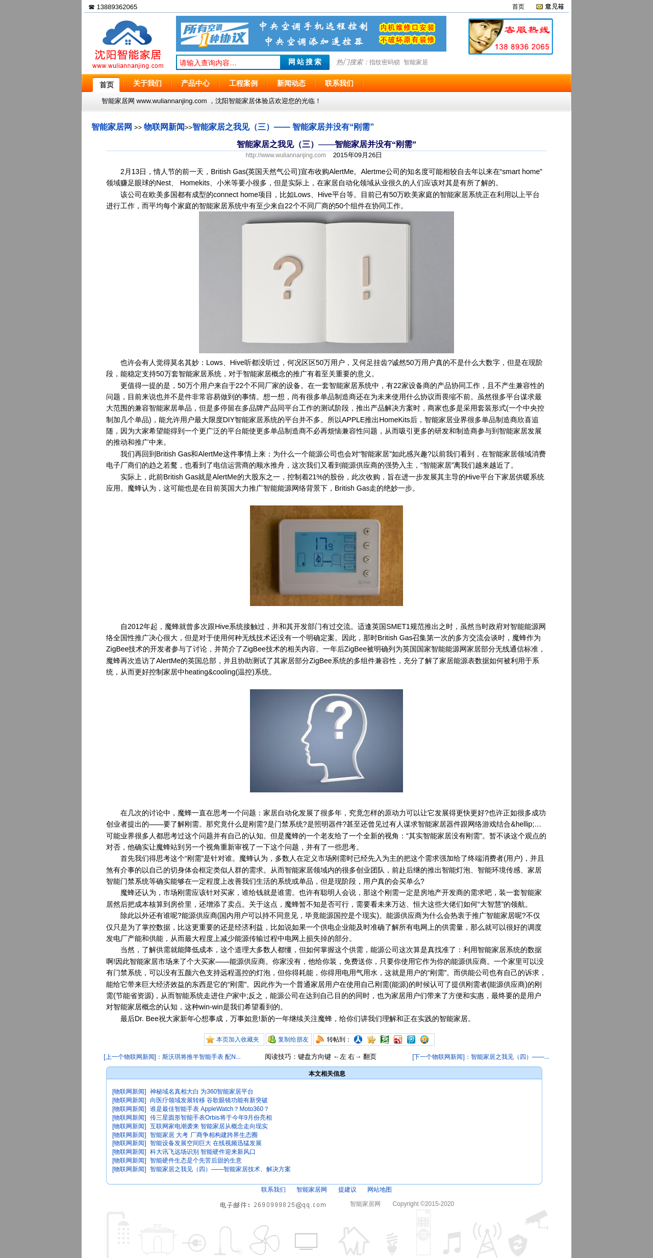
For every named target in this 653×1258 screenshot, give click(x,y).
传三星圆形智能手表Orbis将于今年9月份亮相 (211, 1117)
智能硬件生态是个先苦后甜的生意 (196, 1160)
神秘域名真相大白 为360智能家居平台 (202, 1091)
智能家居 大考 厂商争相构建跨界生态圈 (204, 1135)
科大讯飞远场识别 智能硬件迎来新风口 (203, 1151)
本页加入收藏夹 (237, 1039)
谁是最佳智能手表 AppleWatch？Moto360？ (209, 1108)
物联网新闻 (164, 127)
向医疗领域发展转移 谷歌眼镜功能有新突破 (209, 1100)
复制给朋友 (293, 1039)
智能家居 (416, 62)
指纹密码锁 (384, 62)
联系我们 (273, 1189)
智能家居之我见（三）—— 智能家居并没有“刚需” (283, 127)
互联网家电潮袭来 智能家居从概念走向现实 (209, 1126)
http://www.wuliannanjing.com (286, 155)
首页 (518, 6)
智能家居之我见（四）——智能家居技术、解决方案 (220, 1169)
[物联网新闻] (129, 1091)
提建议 (347, 1189)
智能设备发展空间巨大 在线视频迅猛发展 (206, 1143)
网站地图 (379, 1189)
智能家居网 (111, 127)
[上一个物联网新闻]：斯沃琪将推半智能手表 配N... (172, 1056)
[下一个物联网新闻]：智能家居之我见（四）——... (480, 1056)
